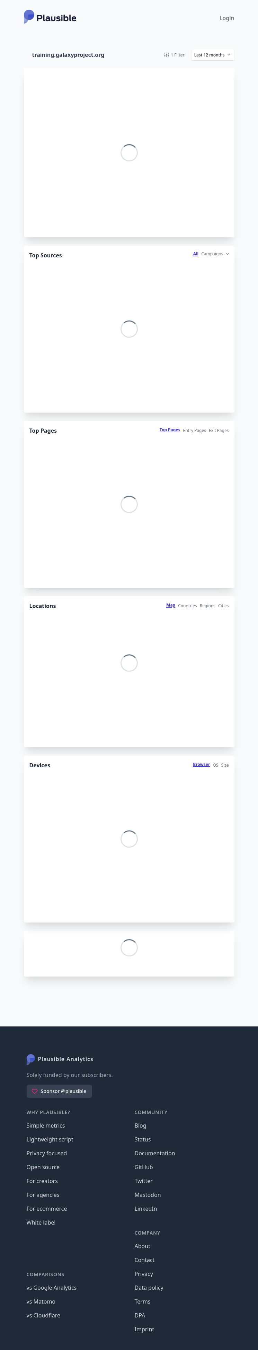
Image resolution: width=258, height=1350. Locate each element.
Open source (43, 1167)
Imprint (144, 1329)
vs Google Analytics (52, 1287)
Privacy (144, 1274)
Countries (187, 606)
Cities (223, 606)
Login (227, 18)
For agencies (43, 1195)
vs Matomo (41, 1301)
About (142, 1246)
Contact (145, 1260)
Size (225, 765)
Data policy (149, 1287)
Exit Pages (219, 430)
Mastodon (148, 1195)
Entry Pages (194, 430)
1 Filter (174, 55)
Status (143, 1139)
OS (215, 765)
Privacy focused (47, 1153)
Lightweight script (50, 1139)
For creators (42, 1181)
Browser (201, 764)
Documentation (155, 1153)
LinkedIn (146, 1208)
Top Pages (170, 430)
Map (170, 605)
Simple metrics (46, 1125)
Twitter (144, 1181)
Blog (140, 1125)
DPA (140, 1315)
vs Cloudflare (44, 1315)
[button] (213, 54)
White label (41, 1222)
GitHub (144, 1167)
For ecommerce (47, 1208)
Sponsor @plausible (59, 1091)
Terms (143, 1301)
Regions (207, 606)
